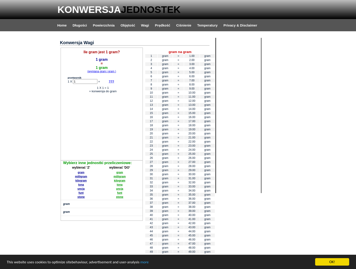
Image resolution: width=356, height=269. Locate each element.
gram (81, 172)
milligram (81, 176)
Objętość (128, 25)
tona (81, 184)
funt (81, 192)
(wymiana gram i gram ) (101, 71)
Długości (80, 25)
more (144, 262)
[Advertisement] (102, 127)
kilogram (81, 180)
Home (62, 25)
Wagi (145, 25)
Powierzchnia (104, 25)
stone (81, 197)
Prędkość (162, 25)
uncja (80, 188)
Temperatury (207, 25)
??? (111, 81)
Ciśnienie (183, 25)
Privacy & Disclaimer (240, 25)
